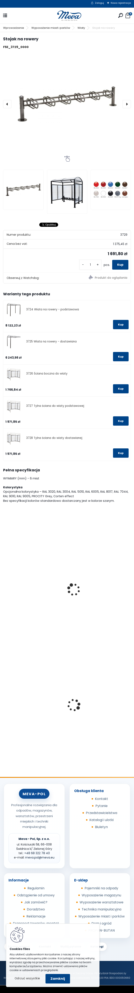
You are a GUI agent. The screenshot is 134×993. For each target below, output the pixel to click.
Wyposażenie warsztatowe (101, 902)
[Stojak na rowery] (67, 104)
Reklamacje (35, 916)
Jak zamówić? (35, 902)
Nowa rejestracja (121, 3)
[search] (121, 15)
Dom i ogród (101, 923)
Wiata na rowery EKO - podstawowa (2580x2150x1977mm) (89, 576)
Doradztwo (36, 909)
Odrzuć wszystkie (27, 978)
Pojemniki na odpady (101, 888)
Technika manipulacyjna (101, 909)
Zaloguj (99, 3)
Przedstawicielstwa (101, 812)
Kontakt (101, 798)
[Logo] (67, 15)
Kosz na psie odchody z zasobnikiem (25, 712)
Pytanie (101, 805)
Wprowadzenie (13, 28)
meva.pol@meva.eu (39, 857)
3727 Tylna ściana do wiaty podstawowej (55, 406)
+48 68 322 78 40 (37, 853)
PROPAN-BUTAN (101, 930)
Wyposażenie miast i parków (50, 28)
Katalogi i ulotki (101, 820)
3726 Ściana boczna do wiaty (47, 374)
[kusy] (90, 264)
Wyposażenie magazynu (101, 895)
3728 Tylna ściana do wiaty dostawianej (54, 438)
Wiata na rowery (19, 597)
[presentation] (7, 104)
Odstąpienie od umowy (36, 895)
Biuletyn (101, 827)
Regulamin (35, 888)
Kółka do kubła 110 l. (87, 711)
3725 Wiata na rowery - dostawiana (51, 341)
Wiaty (81, 28)
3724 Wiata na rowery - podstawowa (52, 309)
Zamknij (57, 978)
